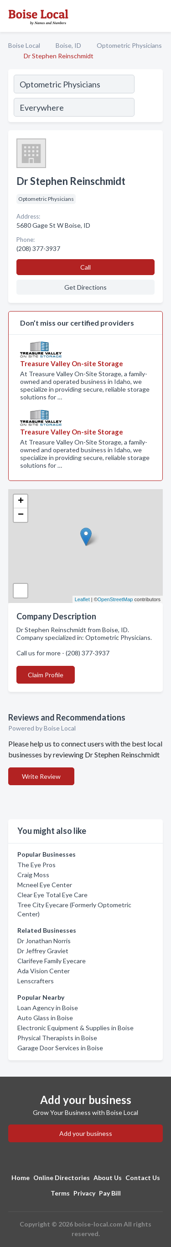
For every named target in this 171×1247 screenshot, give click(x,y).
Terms (60, 1193)
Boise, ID (68, 45)
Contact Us (142, 1177)
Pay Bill (110, 1193)
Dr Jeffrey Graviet (42, 951)
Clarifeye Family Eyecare (51, 961)
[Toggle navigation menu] (158, 16)
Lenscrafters (35, 981)
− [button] (21, 515)
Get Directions (85, 287)
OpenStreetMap (115, 599)
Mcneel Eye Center (44, 885)
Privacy (84, 1193)
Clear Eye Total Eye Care (52, 895)
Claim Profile (45, 675)
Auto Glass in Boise (45, 1018)
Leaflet (82, 599)
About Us (107, 1177)
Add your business (85, 1133)
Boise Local (24, 45)
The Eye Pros (36, 865)
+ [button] (21, 501)
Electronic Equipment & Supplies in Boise (75, 1028)
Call (85, 267)
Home (20, 1177)
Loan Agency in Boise (47, 1008)
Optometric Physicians (129, 45)
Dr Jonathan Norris (44, 941)
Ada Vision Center (43, 971)
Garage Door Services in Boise (60, 1048)
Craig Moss (33, 875)
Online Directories (61, 1177)
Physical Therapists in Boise (57, 1038)
